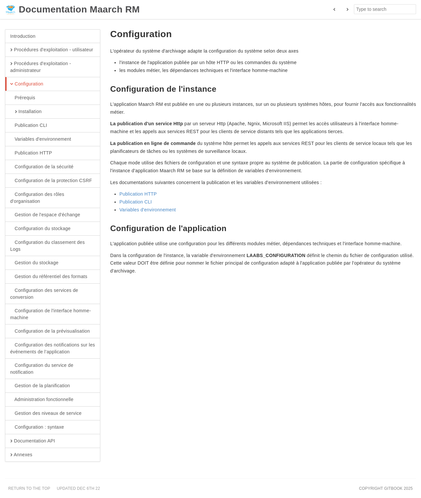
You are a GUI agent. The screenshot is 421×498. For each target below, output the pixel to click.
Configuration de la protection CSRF (51, 181)
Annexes (21, 455)
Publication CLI (28, 125)
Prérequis (22, 98)
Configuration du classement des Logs (47, 245)
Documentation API (32, 441)
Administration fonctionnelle (41, 399)
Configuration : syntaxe (37, 427)
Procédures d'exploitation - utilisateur (51, 50)
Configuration (26, 84)
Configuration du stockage (40, 228)
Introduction (23, 36)
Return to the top (29, 488)
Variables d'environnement (40, 139)
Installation (26, 111)
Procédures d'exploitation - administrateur (40, 66)
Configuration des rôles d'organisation (37, 197)
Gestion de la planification (40, 386)
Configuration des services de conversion (44, 293)
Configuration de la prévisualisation (50, 331)
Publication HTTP (31, 153)
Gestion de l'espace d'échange (45, 215)
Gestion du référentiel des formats (48, 276)
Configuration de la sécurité (41, 167)
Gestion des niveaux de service (46, 413)
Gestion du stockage (34, 263)
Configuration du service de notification (41, 368)
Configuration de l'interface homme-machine (50, 314)
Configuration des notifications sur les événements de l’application (52, 348)
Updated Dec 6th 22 (78, 488)
